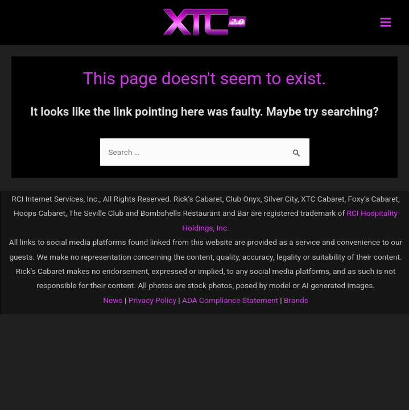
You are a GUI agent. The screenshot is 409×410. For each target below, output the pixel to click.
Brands (296, 300)
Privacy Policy (151, 300)
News (112, 300)
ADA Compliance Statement (230, 300)
